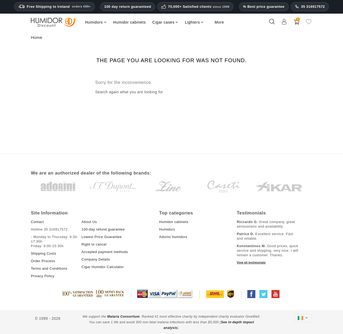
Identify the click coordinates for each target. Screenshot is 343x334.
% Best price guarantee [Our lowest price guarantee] (264, 7)
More (219, 22)
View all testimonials (251, 262)
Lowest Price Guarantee (101, 237)
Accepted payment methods (104, 252)
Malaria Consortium (123, 316)
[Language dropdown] (303, 318)
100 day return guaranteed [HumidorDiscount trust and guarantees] (127, 7)
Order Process (43, 261)
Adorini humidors (173, 237)
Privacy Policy (42, 276)
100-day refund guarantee (103, 229)
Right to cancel (94, 244)
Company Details (95, 259)
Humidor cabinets (173, 222)
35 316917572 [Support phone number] (310, 7)
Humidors (167, 229)
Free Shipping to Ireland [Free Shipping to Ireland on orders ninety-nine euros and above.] (54, 7)
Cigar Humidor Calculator (102, 267)
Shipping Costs (43, 253)
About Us (89, 222)
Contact (37, 222)
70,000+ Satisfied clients (198, 7)
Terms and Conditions (49, 268)
